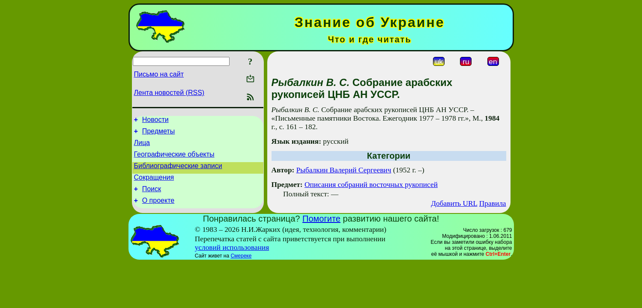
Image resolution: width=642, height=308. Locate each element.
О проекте (158, 210)
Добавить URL (454, 203)
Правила (492, 203)
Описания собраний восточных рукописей (371, 185)
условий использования (232, 253)
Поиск (151, 197)
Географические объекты (174, 159)
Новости (155, 120)
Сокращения (154, 185)
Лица (142, 146)
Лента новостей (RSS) (169, 92)
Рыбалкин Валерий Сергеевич (343, 170)
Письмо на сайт (159, 74)
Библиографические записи (178, 172)
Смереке (240, 262)
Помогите (321, 224)
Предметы (158, 133)
